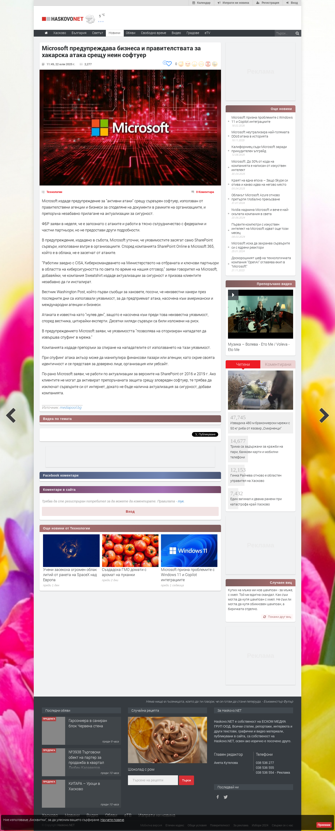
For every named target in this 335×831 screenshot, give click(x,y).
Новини (114, 33)
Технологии (54, 192)
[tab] (243, 366)
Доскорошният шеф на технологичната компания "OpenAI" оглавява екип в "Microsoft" (261, 262)
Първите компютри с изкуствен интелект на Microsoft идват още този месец (259, 228)
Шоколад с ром (141, 769)
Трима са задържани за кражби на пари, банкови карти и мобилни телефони (256, 452)
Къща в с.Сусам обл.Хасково (82, 723)
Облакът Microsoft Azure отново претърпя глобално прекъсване (255, 197)
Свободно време (153, 33)
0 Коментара (205, 192)
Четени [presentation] (243, 364)
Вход (130, 511)
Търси (186, 780)
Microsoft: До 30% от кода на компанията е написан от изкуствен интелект (258, 165)
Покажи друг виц (277, 616)
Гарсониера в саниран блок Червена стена (88, 754)
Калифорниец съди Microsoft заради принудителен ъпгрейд (259, 148)
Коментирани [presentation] (278, 364)
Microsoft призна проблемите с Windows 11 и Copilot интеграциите (262, 119)
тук (181, 501)
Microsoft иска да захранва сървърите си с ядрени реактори (260, 245)
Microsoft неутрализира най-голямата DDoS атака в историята (260, 134)
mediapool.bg (70, 407)
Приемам (324, 825)
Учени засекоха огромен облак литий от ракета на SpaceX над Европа (129, 574)
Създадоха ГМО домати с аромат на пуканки (183, 572)
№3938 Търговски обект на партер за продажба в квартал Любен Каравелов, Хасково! (86, 794)
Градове (193, 33)
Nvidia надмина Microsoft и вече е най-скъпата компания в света (260, 211)
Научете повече (112, 819)
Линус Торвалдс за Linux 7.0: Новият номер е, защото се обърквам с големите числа (67, 574)
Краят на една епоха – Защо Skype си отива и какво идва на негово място (259, 182)
